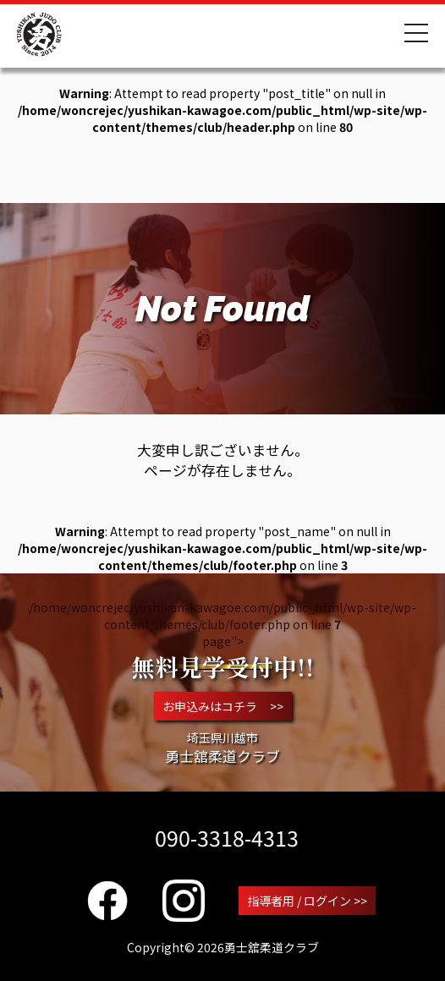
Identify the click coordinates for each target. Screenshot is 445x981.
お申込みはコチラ (222, 706)
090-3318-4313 (227, 837)
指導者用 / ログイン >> (307, 900)
